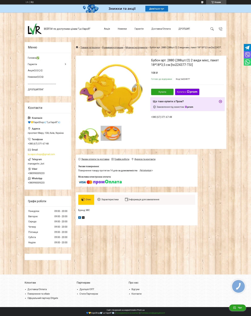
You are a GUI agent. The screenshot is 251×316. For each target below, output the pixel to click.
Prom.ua (141, 310)
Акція (107, 28)
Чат (237, 307)
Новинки (122, 28)
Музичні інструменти (136, 47)
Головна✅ (33, 58)
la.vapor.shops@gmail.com (41, 154)
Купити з (187, 91)
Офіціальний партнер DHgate (43, 298)
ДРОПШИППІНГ (36, 89)
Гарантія (139, 28)
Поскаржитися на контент (127, 313)
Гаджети (32, 64)
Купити (162, 92)
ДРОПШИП (184, 28)
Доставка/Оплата (161, 28)
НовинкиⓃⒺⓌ (36, 77)
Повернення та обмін (39, 294)
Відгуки (135, 289)
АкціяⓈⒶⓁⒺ (35, 70)
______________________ (42, 83)
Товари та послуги (90, 47)
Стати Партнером (89, 294)
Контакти (137, 294)
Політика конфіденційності (153, 313)
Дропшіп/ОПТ (87, 289)
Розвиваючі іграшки (112, 47)
